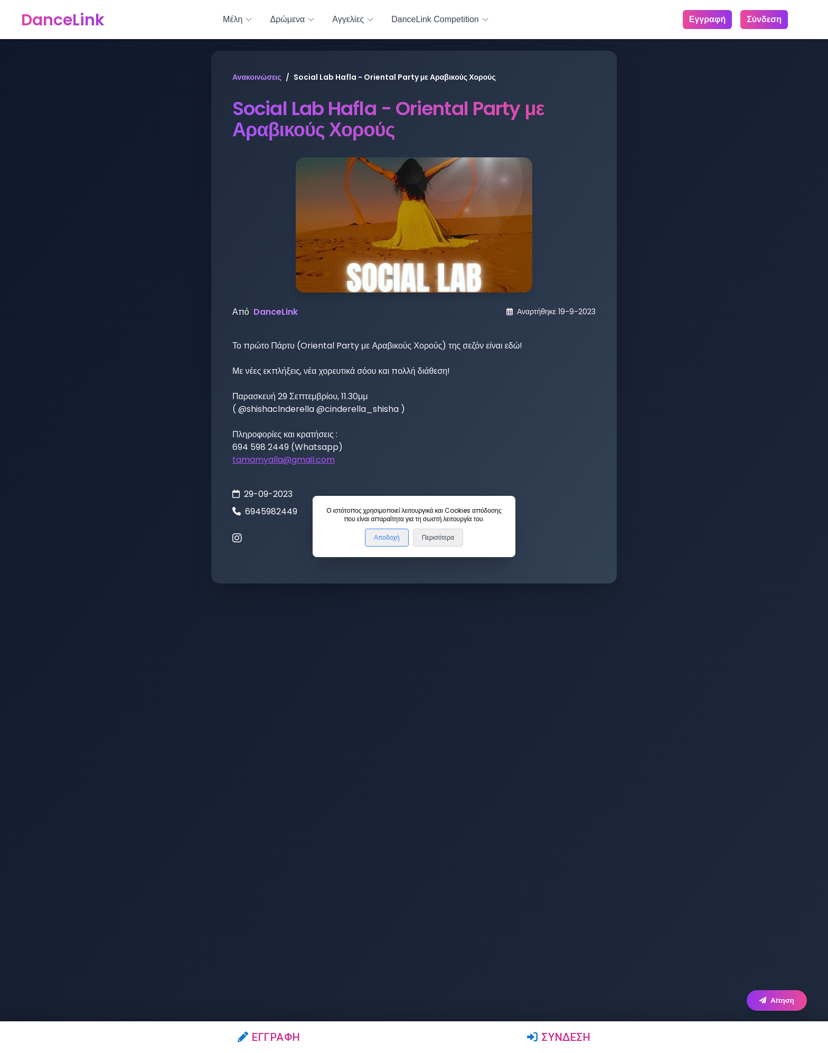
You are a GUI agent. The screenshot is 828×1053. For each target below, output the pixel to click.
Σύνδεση (559, 1037)
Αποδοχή (387, 537)
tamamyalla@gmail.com (283, 460)
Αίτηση (776, 1000)
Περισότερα (438, 537)
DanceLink (275, 312)
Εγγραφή (269, 1037)
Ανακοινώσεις (256, 77)
